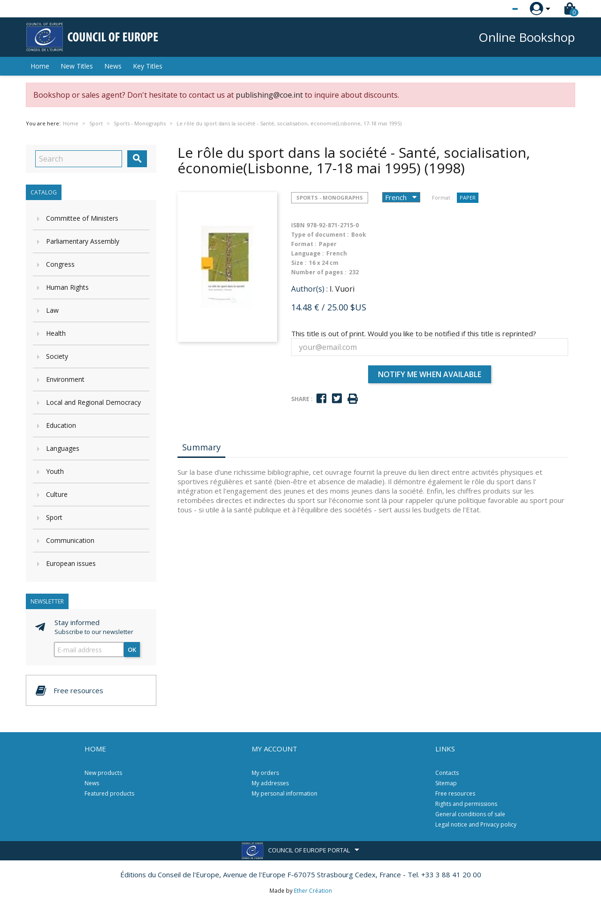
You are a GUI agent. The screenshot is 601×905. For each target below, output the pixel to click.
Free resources (455, 793)
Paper (468, 197)
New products (103, 773)
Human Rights (67, 287)
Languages (62, 448)
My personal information (284, 793)
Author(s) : (309, 289)
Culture (57, 494)
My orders (265, 773)
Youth (55, 471)
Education (61, 425)
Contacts (447, 773)
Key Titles (147, 66)
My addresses (270, 783)
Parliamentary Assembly (82, 241)
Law (52, 310)
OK (132, 649)
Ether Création (313, 891)
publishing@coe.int (269, 95)
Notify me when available (429, 374)
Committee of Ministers (82, 218)
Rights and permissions (466, 804)
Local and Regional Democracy (93, 402)
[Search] (78, 158)
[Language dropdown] (497, 9)
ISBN (298, 225)
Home (40, 66)
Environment (65, 379)
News (113, 66)
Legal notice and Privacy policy (475, 824)
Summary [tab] (201, 447)
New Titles (77, 66)
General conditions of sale (470, 814)
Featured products (109, 793)
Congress (60, 264)
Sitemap (446, 783)
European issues (71, 563)
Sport (54, 517)
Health (56, 333)
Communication (70, 540)
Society (57, 356)
